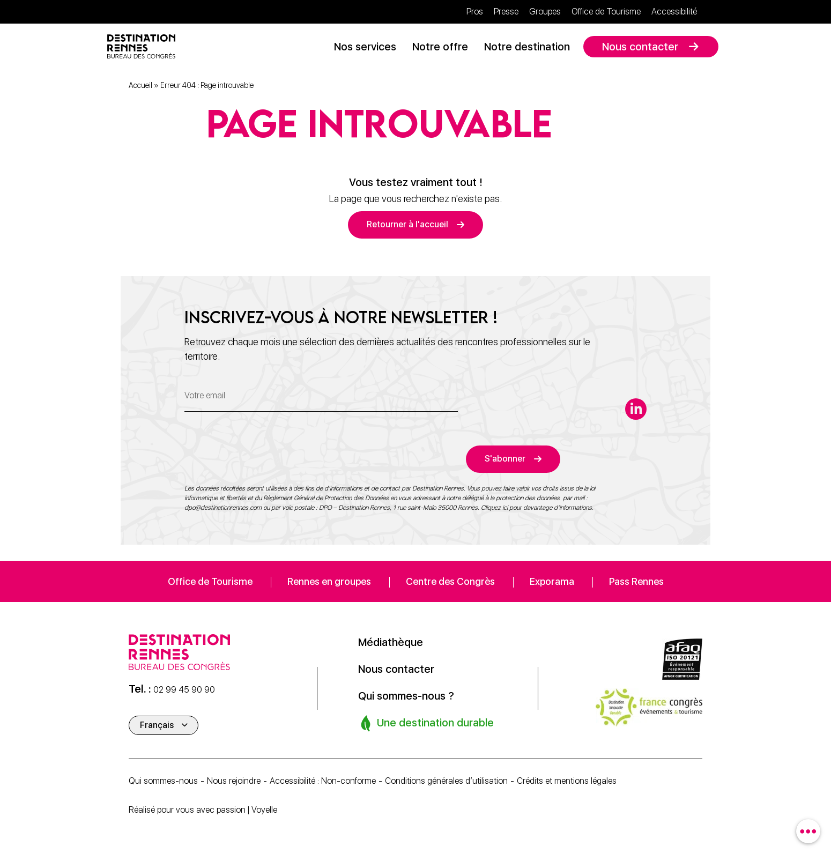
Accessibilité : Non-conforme (323, 781)
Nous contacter (640, 46)
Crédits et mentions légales (567, 781)
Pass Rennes (636, 581)
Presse (506, 11)
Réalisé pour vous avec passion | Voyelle (203, 810)
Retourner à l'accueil (407, 224)
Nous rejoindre (234, 781)
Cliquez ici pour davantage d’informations (536, 507)
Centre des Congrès (450, 581)
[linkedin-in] (636, 409)
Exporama (552, 581)
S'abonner (505, 459)
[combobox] (808, 831)
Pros (474, 11)
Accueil (140, 85)
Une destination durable (427, 722)
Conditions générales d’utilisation (446, 781)
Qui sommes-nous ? (406, 695)
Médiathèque (390, 642)
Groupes (545, 11)
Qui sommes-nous (163, 781)
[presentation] (265, 452)
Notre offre (440, 46)
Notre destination (527, 46)
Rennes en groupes (329, 581)
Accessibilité (674, 11)
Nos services (365, 46)
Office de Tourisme (606, 11)
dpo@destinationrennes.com (223, 507)
